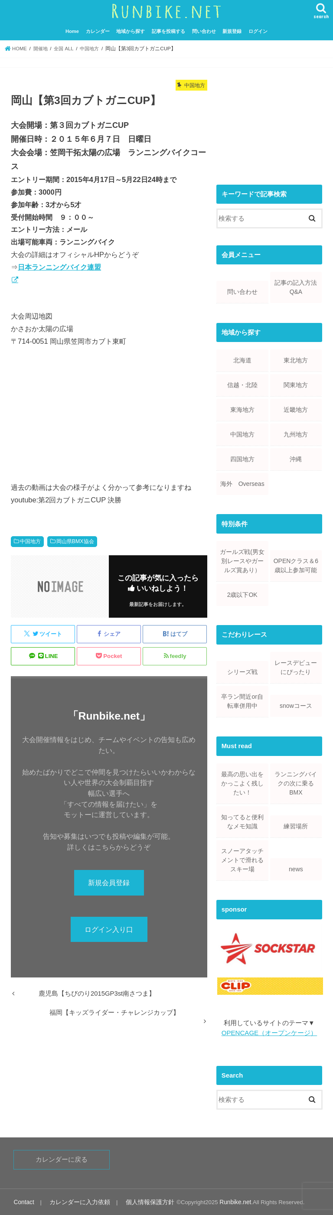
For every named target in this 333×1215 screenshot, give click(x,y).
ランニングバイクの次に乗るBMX (295, 782)
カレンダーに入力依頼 (76, 1201)
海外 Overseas (242, 482)
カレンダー (98, 30)
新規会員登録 (109, 882)
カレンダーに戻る (62, 1158)
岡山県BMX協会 (75, 541)
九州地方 (296, 433)
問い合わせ (204, 30)
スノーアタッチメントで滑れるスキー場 (242, 859)
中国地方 (30, 541)
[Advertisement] (269, 121)
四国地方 (242, 458)
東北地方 (296, 359)
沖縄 (296, 458)
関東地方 (296, 384)
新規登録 (232, 30)
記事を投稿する (168, 30)
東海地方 (242, 408)
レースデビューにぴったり (295, 666)
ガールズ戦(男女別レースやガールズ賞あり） (242, 560)
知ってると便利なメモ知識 (242, 821)
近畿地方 (296, 408)
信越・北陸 (242, 384)
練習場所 (296, 825)
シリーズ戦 (242, 671)
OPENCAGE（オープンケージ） (269, 1032)
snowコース (296, 704)
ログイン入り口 (109, 929)
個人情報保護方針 (141, 1201)
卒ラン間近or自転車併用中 (242, 700)
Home (72, 30)
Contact (23, 1201)
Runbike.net (224, 1201)
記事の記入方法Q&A (295, 286)
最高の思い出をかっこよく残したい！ (242, 782)
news (296, 868)
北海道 (242, 359)
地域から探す (130, 30)
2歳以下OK (242, 593)
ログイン (258, 30)
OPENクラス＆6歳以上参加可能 (296, 565)
